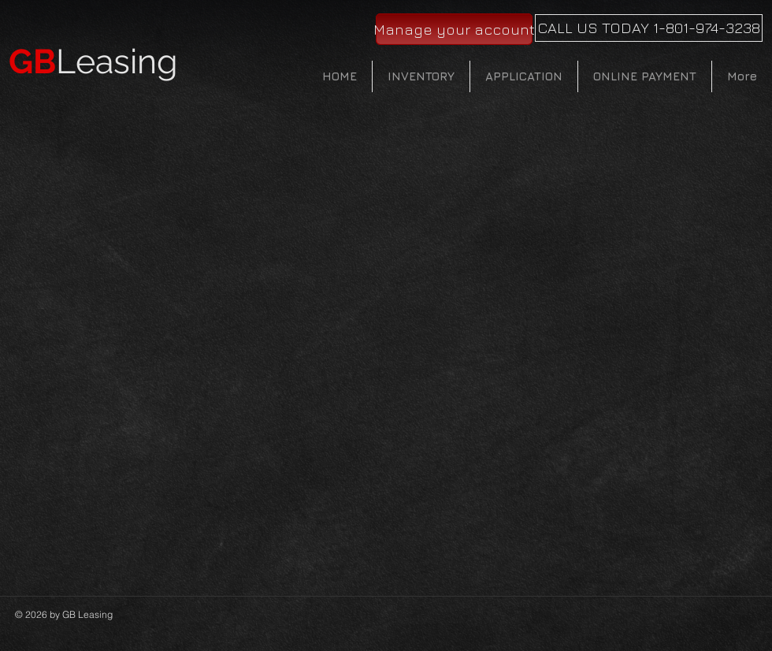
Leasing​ (93, 61)
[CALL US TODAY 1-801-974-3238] (649, 28)
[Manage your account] (454, 29)
